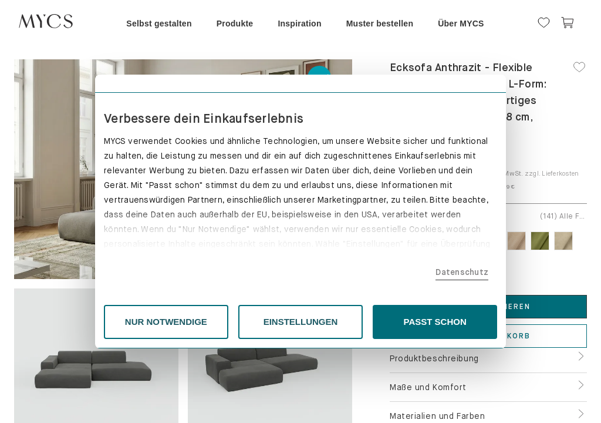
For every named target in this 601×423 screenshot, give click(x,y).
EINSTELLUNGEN (301, 322)
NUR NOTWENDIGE (166, 322)
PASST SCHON (435, 322)
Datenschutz (461, 272)
